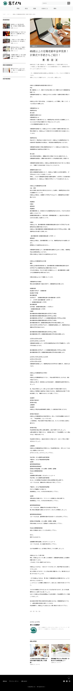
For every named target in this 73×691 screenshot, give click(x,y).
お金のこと (45, 8)
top (69, 678)
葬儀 (18, 8)
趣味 (55, 8)
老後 (39, 611)
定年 (34, 611)
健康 (34, 8)
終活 (26, 8)
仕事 (31, 611)
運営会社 (5, 681)
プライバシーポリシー (14, 681)
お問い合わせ (24, 681)
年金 (36, 611)
